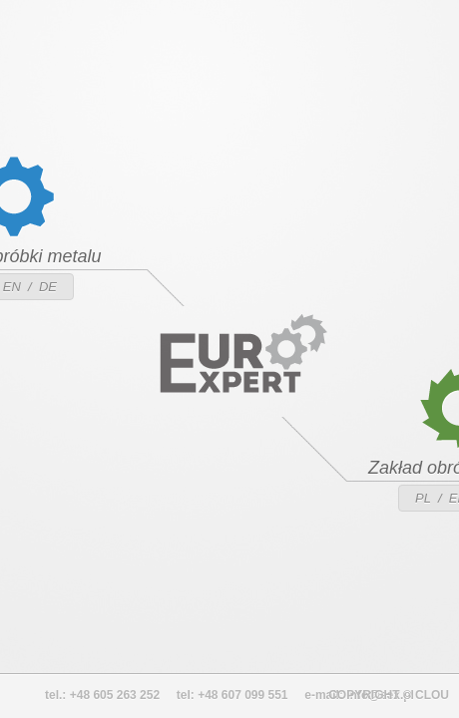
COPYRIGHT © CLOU (388, 695)
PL (423, 498)
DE (48, 286)
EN (12, 286)
